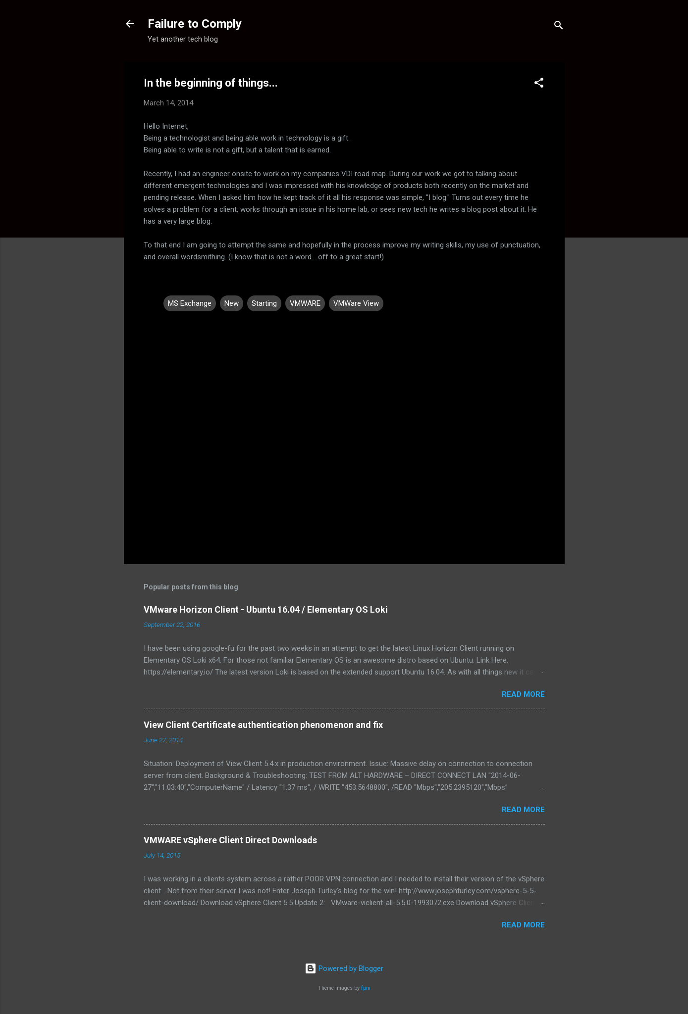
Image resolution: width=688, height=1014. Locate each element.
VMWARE (305, 303)
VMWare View (356, 303)
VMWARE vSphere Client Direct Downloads (230, 840)
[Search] (559, 27)
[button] (539, 84)
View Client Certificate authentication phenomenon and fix (263, 725)
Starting (264, 303)
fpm (365, 988)
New (231, 303)
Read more (523, 694)
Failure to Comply (195, 24)
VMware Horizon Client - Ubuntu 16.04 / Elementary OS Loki (266, 609)
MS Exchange (190, 303)
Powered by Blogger (344, 968)
